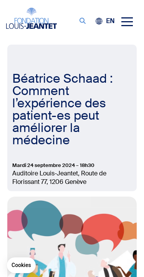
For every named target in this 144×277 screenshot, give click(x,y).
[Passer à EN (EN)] (110, 21)
